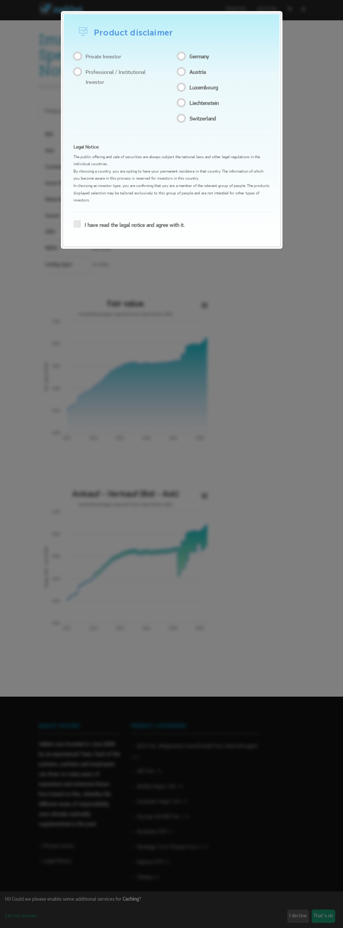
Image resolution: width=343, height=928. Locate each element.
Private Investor (102, 56)
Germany (201, 56)
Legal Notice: (86, 147)
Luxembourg (205, 87)
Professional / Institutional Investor (114, 77)
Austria (199, 72)
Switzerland (204, 118)
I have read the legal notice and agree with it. (131, 224)
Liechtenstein (205, 103)
